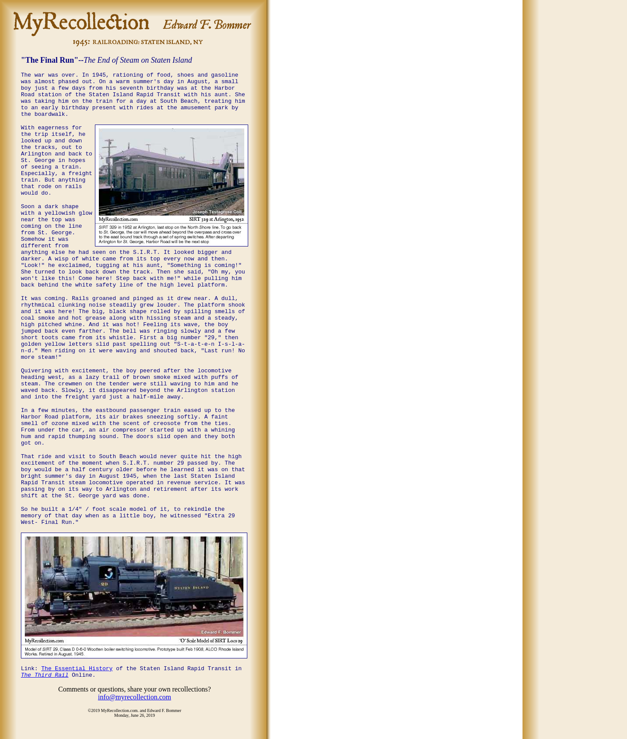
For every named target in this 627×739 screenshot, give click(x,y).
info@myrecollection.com (134, 697)
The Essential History (77, 668)
